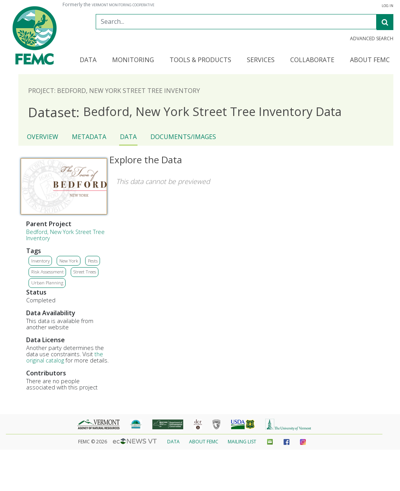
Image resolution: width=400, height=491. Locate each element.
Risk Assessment (47, 272)
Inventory (40, 261)
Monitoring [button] (133, 60)
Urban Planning (47, 283)
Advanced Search (371, 38)
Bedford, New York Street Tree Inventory (65, 235)
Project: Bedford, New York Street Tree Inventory (114, 90)
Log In (387, 6)
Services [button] (261, 60)
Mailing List (242, 441)
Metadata (89, 136)
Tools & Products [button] (200, 60)
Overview (42, 136)
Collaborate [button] (312, 60)
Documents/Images (183, 136)
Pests (93, 261)
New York (68, 261)
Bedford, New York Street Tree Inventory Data (184, 112)
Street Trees (84, 272)
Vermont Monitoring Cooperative (123, 5)
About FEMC (203, 441)
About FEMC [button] (370, 60)
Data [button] (88, 60)
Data (128, 136)
